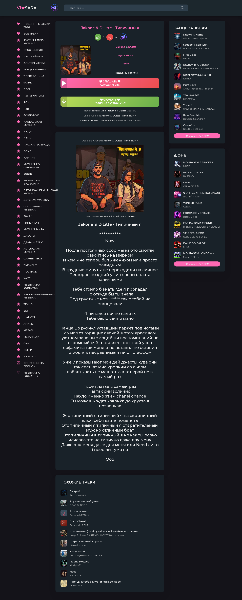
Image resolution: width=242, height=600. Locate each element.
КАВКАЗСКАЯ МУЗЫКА (33, 123)
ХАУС (27, 278)
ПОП (27, 89)
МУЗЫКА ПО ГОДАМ (32, 374)
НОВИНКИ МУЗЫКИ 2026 (37, 25)
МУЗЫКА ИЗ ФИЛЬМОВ (32, 286)
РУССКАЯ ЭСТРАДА (37, 144)
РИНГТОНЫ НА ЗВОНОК (34, 365)
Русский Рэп (134, 55)
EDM (27, 310)
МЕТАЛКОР (31, 337)
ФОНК (28, 82)
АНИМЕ (28, 323)
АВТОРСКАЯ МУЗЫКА (32, 250)
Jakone (128, 47)
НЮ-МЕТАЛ (31, 356)
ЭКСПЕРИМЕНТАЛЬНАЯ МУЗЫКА (37, 296)
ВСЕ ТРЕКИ (31, 33)
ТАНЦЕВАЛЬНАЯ (35, 69)
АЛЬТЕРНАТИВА (34, 63)
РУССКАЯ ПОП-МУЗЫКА (34, 42)
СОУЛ (27, 151)
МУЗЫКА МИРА (34, 229)
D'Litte (140, 47)
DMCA (21, 596)
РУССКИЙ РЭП (33, 50)
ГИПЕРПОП (31, 222)
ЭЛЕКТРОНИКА (34, 76)
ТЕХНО (28, 304)
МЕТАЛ (28, 330)
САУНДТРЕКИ (33, 258)
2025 (134, 64)
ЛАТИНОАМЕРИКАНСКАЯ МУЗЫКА (37, 192)
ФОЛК (28, 174)
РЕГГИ (28, 350)
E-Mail (221, 596)
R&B (26, 108)
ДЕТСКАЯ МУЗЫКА (36, 200)
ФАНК (28, 216)
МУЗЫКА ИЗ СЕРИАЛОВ (32, 166)
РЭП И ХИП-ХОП (34, 95)
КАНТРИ (29, 157)
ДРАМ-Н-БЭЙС (33, 242)
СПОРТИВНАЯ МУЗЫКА (33, 208)
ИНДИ (28, 131)
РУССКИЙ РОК (33, 56)
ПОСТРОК (30, 271)
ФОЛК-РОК (31, 115)
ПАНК (27, 138)
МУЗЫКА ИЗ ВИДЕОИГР (32, 182)
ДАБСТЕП (30, 235)
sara (26, 7)
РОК (26, 102)
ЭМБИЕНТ (30, 265)
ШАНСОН (30, 317)
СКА (26, 343)
